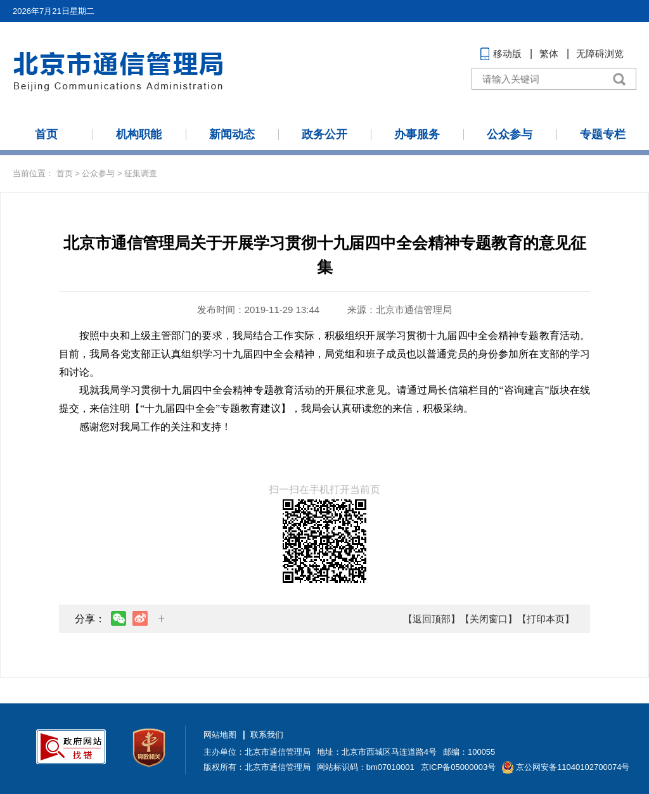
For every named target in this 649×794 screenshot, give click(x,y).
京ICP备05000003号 (458, 767)
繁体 (548, 53)
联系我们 (266, 735)
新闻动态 (232, 134)
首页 (46, 134)
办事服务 (417, 134)
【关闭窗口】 (488, 618)
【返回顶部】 (431, 618)
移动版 (507, 53)
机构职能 (139, 134)
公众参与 (509, 134)
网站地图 (219, 735)
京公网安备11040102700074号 (572, 767)
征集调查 (140, 173)
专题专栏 (603, 134)
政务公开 (324, 134)
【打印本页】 (545, 618)
